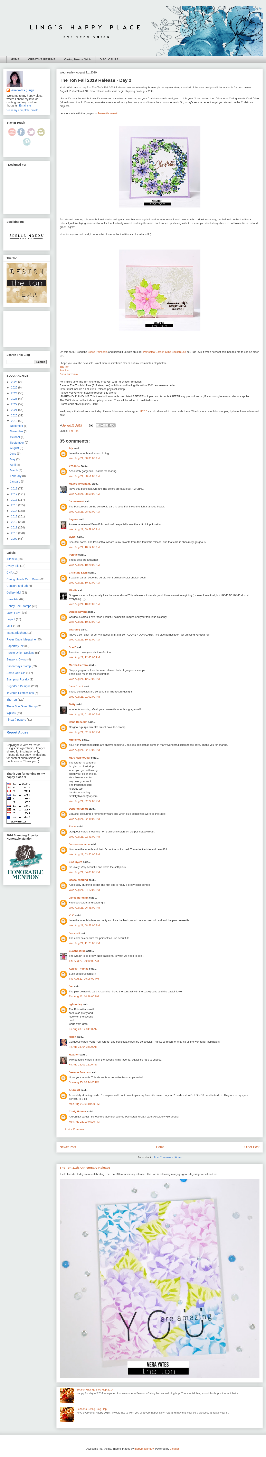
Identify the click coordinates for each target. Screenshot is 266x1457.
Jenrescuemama (79, 844)
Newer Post (68, 1147)
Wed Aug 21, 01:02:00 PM (84, 696)
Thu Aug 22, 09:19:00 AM (84, 960)
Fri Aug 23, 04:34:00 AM (83, 1046)
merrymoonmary (144, 1448)
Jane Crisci (76, 686)
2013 (14, 516)
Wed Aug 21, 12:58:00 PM (84, 678)
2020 (14, 415)
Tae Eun (64, 370)
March (14, 470)
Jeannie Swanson (80, 1072)
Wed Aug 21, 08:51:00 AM (84, 476)
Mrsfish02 (75, 739)
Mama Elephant (17, 632)
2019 (14, 421)
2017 (14, 494)
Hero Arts (12, 599)
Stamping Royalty (18, 679)
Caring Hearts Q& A (77, 59)
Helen (72, 1036)
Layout (11, 619)
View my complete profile (22, 110)
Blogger (174, 1448)
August (15, 448)
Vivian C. (74, 465)
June (13, 453)
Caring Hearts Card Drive (23, 579)
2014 (14, 510)
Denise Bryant (78, 611)
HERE (143, 411)
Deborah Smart (78, 808)
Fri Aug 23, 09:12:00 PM (83, 1064)
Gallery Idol (14, 592)
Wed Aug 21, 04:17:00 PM (84, 889)
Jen (71, 986)
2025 (14, 387)
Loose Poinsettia (97, 351)
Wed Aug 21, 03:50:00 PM (84, 854)
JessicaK (74, 933)
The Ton (64, 366)
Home (160, 1147)
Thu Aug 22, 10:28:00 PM (84, 996)
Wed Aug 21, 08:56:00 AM (84, 493)
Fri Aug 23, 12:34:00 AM (83, 1029)
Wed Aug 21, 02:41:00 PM (84, 818)
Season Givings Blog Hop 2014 (94, 1389)
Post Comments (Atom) (167, 1157)
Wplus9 (11, 713)
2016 (14, 499)
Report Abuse (17, 732)
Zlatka (73, 826)
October (15, 437)
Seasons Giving (17, 659)
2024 (14, 393)
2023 (14, 398)
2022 (14, 404)
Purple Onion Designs (20, 652)
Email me (25, 105)
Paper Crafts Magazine (21, 639)
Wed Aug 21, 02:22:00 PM (84, 801)
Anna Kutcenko (69, 374)
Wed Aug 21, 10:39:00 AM (84, 621)
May (13, 459)
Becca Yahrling (78, 879)
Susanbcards (77, 950)
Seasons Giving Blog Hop (91, 1408)
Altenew (12, 559)
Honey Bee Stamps (19, 606)
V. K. (72, 915)
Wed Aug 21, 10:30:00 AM (84, 582)
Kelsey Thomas (78, 968)
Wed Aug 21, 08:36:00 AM (84, 458)
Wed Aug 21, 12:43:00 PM (84, 657)
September (17, 442)
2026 (14, 382)
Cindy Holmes (78, 1111)
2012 (14, 522)
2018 (14, 488)
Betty (72, 704)
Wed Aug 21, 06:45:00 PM (84, 907)
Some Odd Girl (16, 673)
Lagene (73, 519)
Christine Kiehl (78, 572)
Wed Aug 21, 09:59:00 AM (84, 529)
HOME (15, 59)
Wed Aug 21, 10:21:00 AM (84, 564)
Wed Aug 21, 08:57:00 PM (84, 925)
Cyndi (72, 536)
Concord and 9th (17, 585)
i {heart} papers (16, 719)
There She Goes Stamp (22, 706)
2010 (14, 533)
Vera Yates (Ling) (22, 90)
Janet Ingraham (78, 897)
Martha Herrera (78, 665)
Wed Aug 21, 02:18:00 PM (84, 749)
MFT (9, 626)
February (16, 476)
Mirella (73, 590)
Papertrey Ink (15, 646)
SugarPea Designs (18, 686)
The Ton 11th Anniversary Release (85, 1167)
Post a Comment (75, 1129)
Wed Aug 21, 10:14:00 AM (84, 547)
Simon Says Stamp (19, 666)
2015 (14, 505)
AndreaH (74, 1090)
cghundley (75, 1004)
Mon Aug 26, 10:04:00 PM (84, 1121)
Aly (71, 448)
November (17, 431)
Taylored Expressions (20, 693)
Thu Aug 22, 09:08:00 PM (84, 978)
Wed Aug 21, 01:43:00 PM (84, 714)
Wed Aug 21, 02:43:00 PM (84, 836)
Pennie (73, 554)
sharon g (74, 629)
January (15, 481)
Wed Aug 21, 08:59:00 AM (84, 511)
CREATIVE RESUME (42, 59)
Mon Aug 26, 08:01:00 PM (84, 1103)
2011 (14, 527)
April (13, 464)
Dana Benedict (78, 722)
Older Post (251, 1147)
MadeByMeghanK (80, 483)
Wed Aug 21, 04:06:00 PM (84, 872)
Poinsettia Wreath (107, 113)
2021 (14, 410)
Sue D (72, 647)
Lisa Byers (75, 861)
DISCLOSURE (109, 59)
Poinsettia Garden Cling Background (164, 351)
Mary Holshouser (79, 757)
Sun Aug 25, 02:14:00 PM (84, 1082)
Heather (74, 1054)
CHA (10, 572)
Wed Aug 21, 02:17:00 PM (84, 732)
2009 (14, 538)
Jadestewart (76, 501)
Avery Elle (13, 565)
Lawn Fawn (14, 612)
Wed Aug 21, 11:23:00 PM (84, 943)
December (17, 425)
